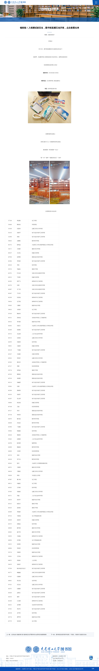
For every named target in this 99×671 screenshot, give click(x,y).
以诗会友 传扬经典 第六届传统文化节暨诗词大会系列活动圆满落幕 (28, 634)
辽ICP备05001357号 (58, 658)
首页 (48, 14)
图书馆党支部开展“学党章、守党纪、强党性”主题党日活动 (71, 634)
